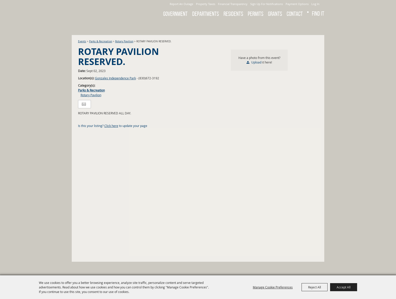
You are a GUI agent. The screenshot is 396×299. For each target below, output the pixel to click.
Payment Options (297, 4)
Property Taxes (205, 4)
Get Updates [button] (317, 26)
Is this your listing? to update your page (112, 126)
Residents (233, 14)
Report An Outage (181, 4)
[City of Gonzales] (107, 10)
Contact (295, 14)
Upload (256, 62)
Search (304, 26)
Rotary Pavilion (124, 41)
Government (175, 14)
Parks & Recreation (100, 41)
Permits (255, 14)
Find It (318, 13)
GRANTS (275, 14)
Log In (315, 4)
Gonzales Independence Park (115, 78)
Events (82, 41)
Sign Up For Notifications (266, 4)
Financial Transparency (232, 4)
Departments (205, 14)
